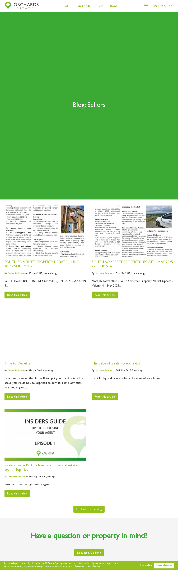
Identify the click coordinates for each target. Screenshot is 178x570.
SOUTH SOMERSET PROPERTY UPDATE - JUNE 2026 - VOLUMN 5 (41, 265)
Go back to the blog (89, 509)
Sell (64, 6)
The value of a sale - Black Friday (116, 364)
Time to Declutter (18, 364)
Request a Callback (89, 552)
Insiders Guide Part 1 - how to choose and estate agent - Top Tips (41, 468)
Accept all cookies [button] (164, 565)
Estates (16, 273)
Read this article (17, 295)
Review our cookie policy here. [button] (88, 567)
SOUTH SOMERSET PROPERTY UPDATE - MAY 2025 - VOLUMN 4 (128, 265)
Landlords (81, 6)
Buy (99, 6)
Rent (112, 6)
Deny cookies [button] (146, 565)
